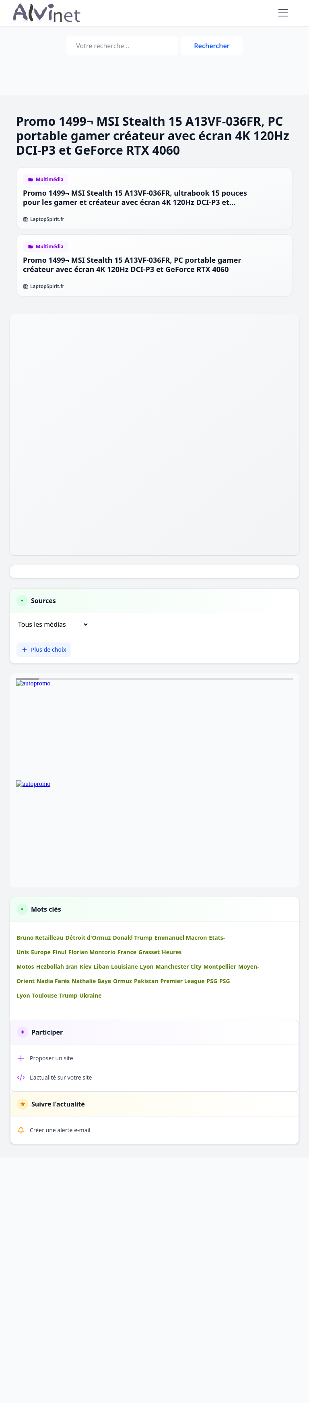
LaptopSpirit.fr (43, 219)
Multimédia (50, 179)
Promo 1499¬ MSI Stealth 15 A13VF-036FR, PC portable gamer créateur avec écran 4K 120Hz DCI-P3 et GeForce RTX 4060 (132, 264)
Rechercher (211, 45)
